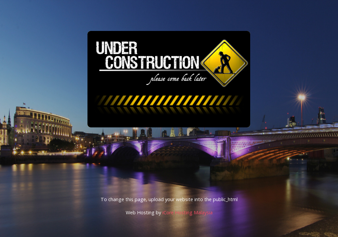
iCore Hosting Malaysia (187, 212)
